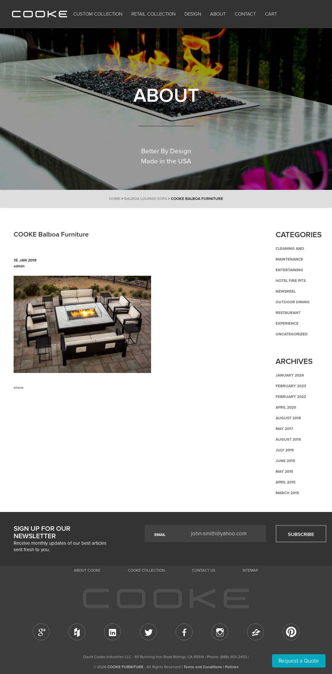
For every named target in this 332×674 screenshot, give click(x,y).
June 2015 (285, 461)
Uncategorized (292, 334)
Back (46, 414)
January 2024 (290, 375)
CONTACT (245, 14)
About (218, 14)
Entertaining (289, 270)
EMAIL (159, 534)
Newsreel (286, 291)
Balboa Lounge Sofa (145, 198)
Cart (271, 14)
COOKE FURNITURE (125, 667)
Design (192, 14)
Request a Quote (299, 660)
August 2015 (288, 439)
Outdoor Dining (293, 302)
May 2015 (284, 471)
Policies (232, 667)
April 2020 (286, 407)
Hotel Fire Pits (291, 280)
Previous (23, 414)
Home (114, 198)
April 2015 (285, 482)
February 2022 (291, 396)
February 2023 (291, 386)
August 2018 (288, 418)
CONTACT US (203, 570)
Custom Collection (97, 14)
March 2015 (287, 493)
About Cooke (87, 570)
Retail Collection (153, 14)
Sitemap (250, 570)
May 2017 (284, 428)
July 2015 (285, 450)
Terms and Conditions (203, 667)
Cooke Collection (146, 570)
